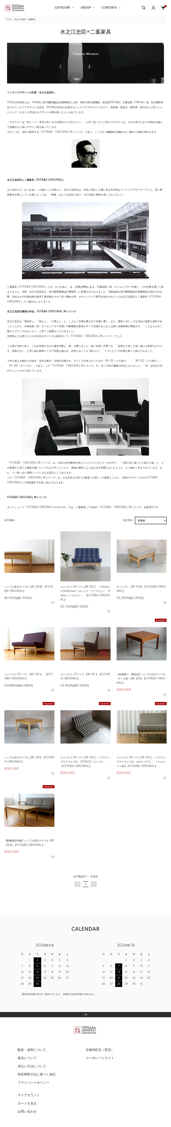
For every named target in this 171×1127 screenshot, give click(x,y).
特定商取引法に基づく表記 (37, 1074)
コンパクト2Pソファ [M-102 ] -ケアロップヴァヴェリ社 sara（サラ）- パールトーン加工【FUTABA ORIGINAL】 (141, 762)
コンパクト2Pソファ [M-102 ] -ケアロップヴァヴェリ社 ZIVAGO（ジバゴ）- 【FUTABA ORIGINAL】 (85, 762)
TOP (8, 19)
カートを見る (27, 1103)
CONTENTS (109, 8)
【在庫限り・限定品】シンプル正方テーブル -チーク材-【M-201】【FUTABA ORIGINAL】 (141, 679)
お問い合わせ (27, 1111)
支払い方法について (32, 1066)
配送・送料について (32, 1050)
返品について (27, 1058)
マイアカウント (29, 1095)
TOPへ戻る (85, 1014)
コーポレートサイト (100, 1058)
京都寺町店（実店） (100, 1050)
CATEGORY (62, 8)
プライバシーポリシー (33, 1083)
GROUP (86, 8)
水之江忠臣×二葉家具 (25, 19)
